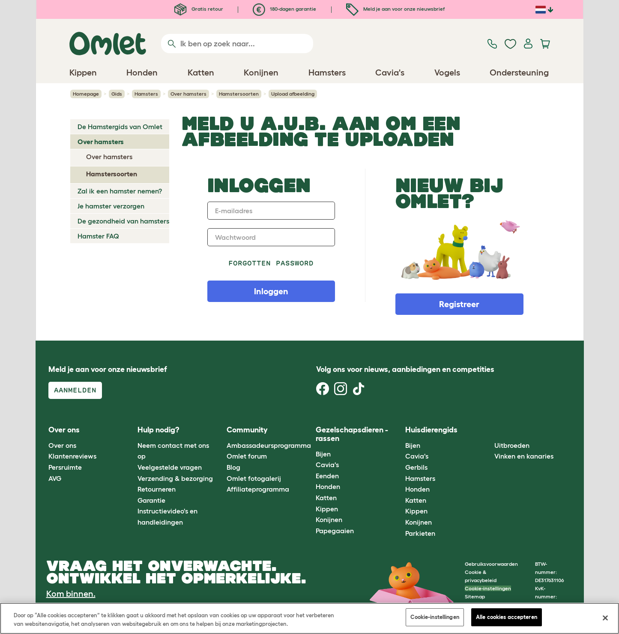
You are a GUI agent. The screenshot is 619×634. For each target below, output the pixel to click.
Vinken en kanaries (523, 456)
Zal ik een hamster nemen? (120, 191)
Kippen (327, 509)
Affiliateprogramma (258, 489)
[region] (309, 618)
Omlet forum (247, 456)
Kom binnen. (71, 593)
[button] (488, 430)
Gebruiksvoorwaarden (491, 564)
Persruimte (65, 467)
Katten (326, 497)
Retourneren (157, 489)
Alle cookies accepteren (506, 617)
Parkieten (420, 533)
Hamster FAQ (98, 236)
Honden (328, 486)
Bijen (323, 454)
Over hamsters (188, 94)
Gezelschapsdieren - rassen (352, 434)
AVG (54, 478)
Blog (233, 467)
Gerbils (416, 467)
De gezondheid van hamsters (123, 221)
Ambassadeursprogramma (269, 445)
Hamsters (146, 94)
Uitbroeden (511, 445)
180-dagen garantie (284, 9)
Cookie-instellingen (488, 588)
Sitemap (475, 596)
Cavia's (327, 464)
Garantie (151, 500)
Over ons (62, 445)
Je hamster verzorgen (111, 206)
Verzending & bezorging (175, 478)
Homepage (86, 94)
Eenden (327, 476)
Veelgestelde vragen (170, 467)
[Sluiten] (605, 617)
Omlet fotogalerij (254, 478)
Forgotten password (271, 263)
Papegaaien (335, 530)
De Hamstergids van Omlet (120, 126)
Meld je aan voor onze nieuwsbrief (395, 9)
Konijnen (329, 519)
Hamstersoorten (239, 94)
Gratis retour (198, 9)
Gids (116, 94)
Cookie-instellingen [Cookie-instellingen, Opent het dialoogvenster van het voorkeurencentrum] (434, 617)
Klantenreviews (72, 456)
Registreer (459, 304)
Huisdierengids (431, 430)
